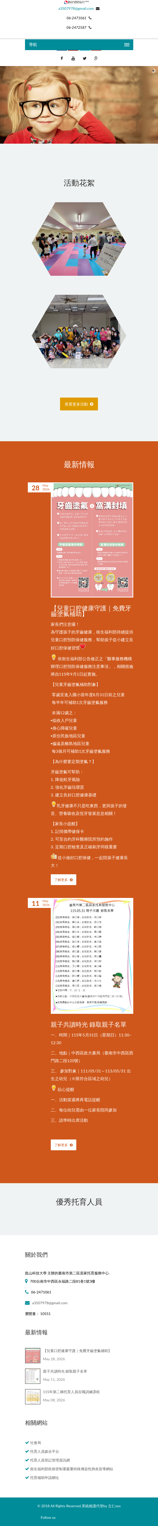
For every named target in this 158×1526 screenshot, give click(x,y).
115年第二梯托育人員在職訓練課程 (71, 1392)
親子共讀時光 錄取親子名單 (89, 1024)
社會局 (35, 1442)
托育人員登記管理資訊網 (50, 1460)
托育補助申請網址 (44, 1477)
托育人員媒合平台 (44, 1451)
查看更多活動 (79, 404)
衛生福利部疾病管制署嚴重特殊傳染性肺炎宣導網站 (71, 1469)
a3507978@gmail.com (76, 8)
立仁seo (114, 1506)
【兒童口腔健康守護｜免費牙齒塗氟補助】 (91, 610)
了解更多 (63, 880)
